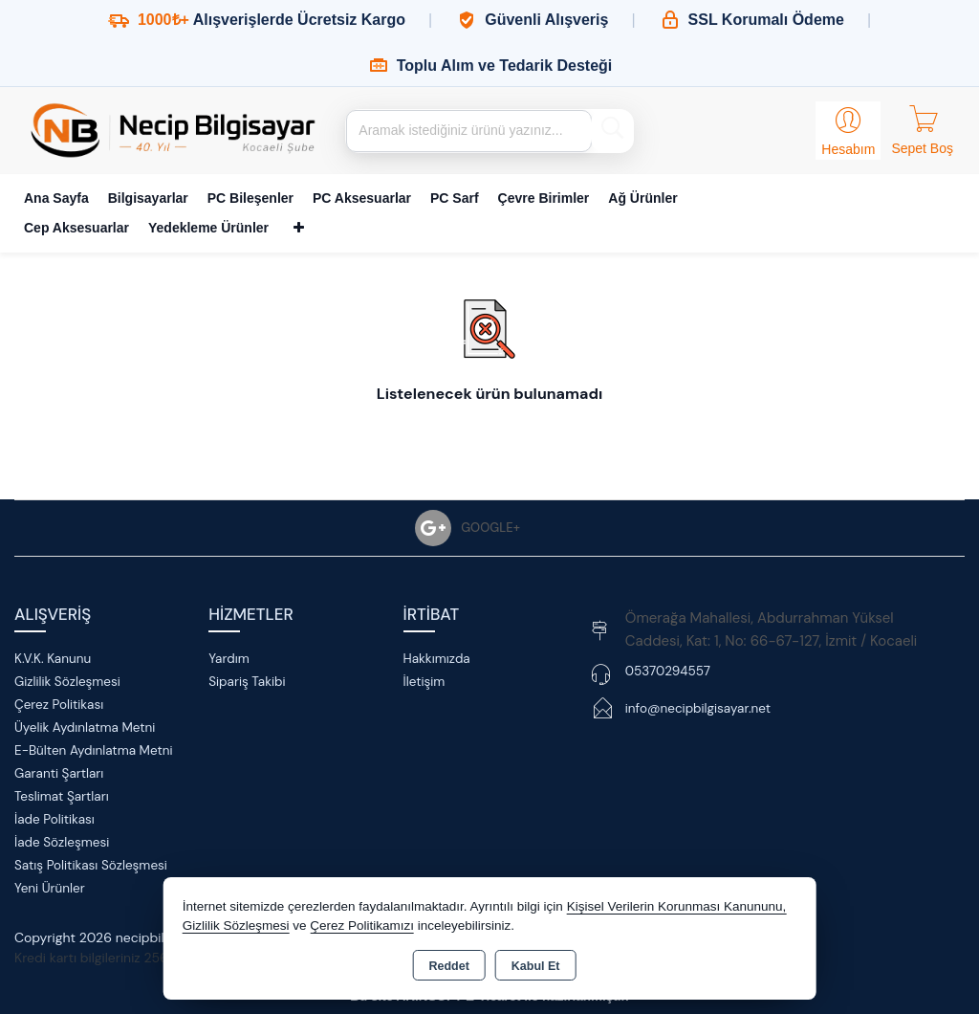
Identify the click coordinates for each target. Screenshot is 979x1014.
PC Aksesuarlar (362, 198)
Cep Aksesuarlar (76, 227)
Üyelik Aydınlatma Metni (84, 727)
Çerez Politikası (58, 704)
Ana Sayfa (56, 198)
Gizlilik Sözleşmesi (67, 681)
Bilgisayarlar (148, 198)
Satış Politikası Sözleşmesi (90, 865)
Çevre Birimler (544, 198)
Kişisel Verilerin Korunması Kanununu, (677, 906)
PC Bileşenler (250, 198)
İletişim (424, 681)
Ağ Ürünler (642, 198)
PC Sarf (454, 198)
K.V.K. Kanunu (52, 658)
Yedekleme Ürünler (208, 227)
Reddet (448, 966)
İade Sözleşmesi (61, 842)
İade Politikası (54, 819)
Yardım (228, 658)
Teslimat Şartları (61, 796)
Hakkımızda (436, 658)
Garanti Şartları (58, 773)
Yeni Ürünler (49, 888)
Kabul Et (535, 966)
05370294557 (667, 671)
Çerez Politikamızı (362, 925)
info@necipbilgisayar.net (698, 708)
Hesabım (848, 149)
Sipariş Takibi (246, 681)
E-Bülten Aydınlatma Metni (93, 750)
